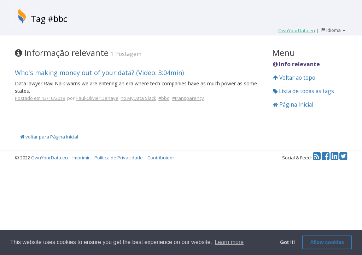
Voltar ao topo (294, 77)
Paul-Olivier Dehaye (97, 98)
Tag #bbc (49, 18)
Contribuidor (160, 157)
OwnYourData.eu (49, 157)
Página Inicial (293, 104)
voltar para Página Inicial (49, 137)
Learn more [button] (229, 242)
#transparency (188, 98)
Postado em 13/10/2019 (40, 98)
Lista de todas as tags (303, 91)
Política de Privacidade (118, 157)
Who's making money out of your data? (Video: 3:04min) (99, 72)
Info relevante (296, 64)
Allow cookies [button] (327, 242)
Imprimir (81, 157)
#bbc (163, 98)
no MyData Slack (138, 98)
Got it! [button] (287, 242)
